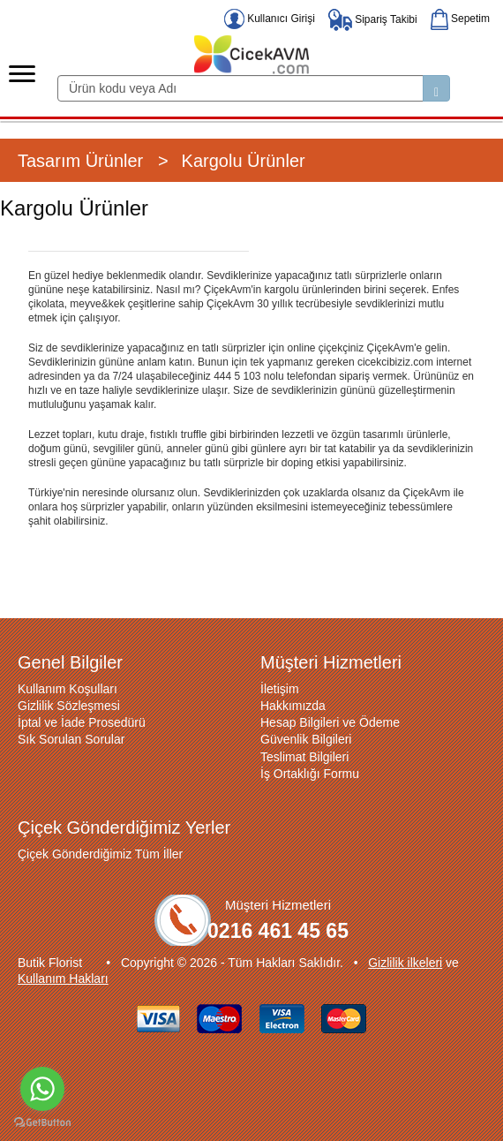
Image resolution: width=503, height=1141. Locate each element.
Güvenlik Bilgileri (305, 739)
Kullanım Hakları (63, 978)
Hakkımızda (293, 706)
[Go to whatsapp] (42, 1089)
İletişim (279, 689)
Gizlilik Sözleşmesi (69, 706)
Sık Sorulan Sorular (71, 739)
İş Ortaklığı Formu (309, 774)
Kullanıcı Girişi (269, 18)
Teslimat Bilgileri (304, 757)
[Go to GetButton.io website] (42, 1123)
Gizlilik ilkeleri (405, 963)
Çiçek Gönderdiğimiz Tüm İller (100, 854)
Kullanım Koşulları (67, 689)
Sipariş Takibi (372, 19)
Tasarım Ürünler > (93, 161)
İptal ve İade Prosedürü (82, 722)
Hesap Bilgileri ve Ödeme (330, 722)
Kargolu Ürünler (243, 161)
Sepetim (460, 18)
